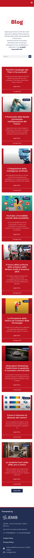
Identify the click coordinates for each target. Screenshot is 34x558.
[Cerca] (30, 56)
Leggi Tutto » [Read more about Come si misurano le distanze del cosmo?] (17, 432)
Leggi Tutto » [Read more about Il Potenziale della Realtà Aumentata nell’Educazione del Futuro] (17, 138)
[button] (31, 2)
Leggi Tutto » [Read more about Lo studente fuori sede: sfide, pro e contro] (17, 479)
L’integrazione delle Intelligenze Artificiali (17, 169)
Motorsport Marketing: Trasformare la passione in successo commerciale (17, 368)
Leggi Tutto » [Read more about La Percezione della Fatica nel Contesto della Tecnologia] (17, 335)
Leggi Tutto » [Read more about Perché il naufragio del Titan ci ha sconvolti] (17, 86)
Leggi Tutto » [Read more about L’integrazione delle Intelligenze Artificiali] (17, 185)
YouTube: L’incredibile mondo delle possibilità (17, 217)
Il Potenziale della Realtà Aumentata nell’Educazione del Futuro (17, 120)
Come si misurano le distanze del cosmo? (17, 416)
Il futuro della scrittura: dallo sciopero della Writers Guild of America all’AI (17, 268)
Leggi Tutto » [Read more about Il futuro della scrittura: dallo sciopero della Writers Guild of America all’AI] (17, 288)
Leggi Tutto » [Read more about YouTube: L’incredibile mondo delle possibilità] (17, 234)
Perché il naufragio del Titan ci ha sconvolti (17, 71)
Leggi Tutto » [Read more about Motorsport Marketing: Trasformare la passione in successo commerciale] (17, 385)
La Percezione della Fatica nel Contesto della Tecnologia (17, 320)
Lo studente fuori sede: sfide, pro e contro (17, 463)
